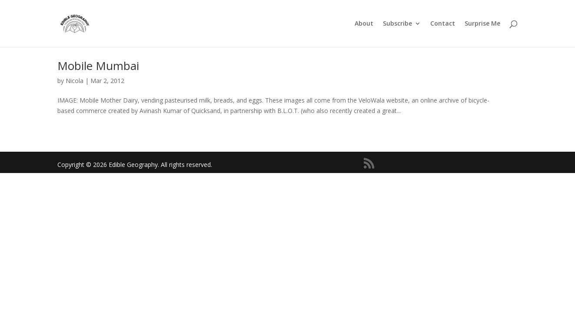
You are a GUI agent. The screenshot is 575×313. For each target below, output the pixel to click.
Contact (442, 23)
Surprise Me (482, 23)
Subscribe (397, 23)
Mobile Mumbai (98, 65)
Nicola (74, 81)
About (364, 23)
